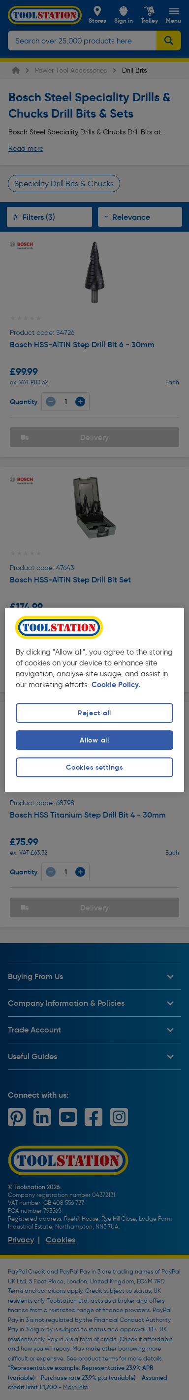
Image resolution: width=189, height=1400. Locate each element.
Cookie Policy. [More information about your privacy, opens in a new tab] (116, 684)
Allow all (94, 740)
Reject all (94, 712)
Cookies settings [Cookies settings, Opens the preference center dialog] (94, 767)
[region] (95, 700)
